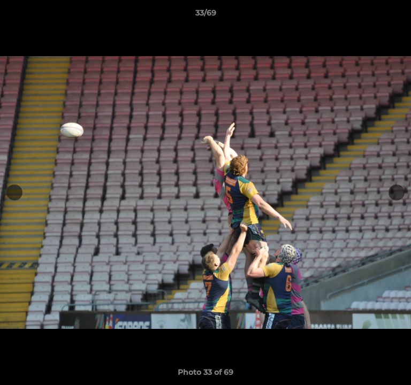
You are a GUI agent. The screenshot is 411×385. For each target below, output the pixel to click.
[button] (398, 15)
